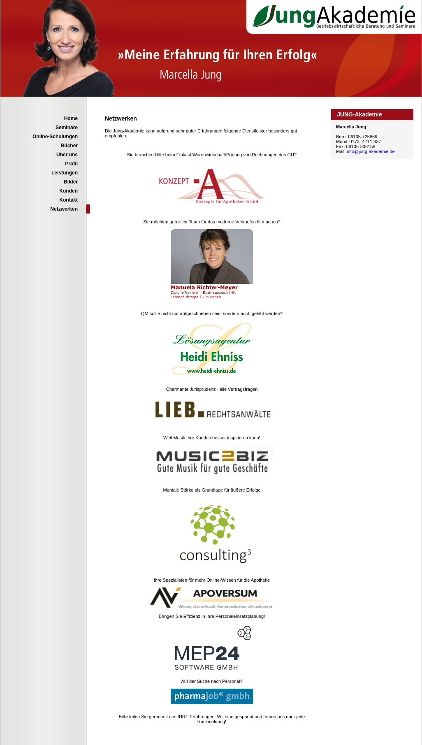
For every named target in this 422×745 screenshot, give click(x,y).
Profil (71, 164)
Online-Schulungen (55, 136)
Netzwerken (64, 209)
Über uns (67, 155)
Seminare (67, 127)
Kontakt (68, 200)
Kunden (68, 191)
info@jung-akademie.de (370, 151)
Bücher (69, 146)
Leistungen (64, 173)
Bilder (71, 182)
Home (71, 118)
